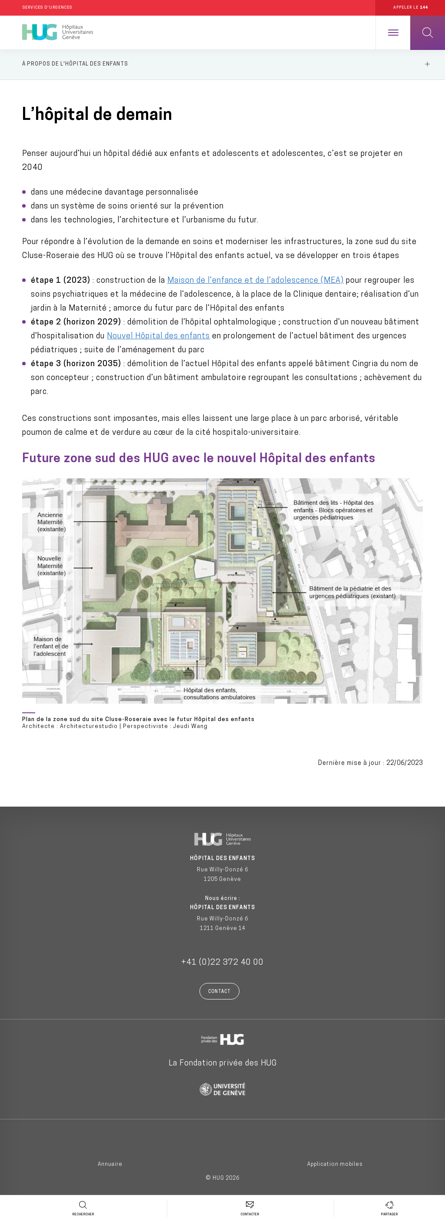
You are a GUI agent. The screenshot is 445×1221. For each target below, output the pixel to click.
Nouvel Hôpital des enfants (158, 337)
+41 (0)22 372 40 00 (222, 964)
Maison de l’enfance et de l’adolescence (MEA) (255, 282)
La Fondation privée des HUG (223, 1064)
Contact (219, 992)
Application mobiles (335, 1165)
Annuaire (110, 1165)
